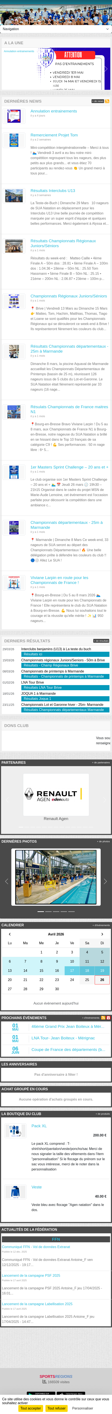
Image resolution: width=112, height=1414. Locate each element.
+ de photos (103, 841)
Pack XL (39, 1126)
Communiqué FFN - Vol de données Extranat (36, 1247)
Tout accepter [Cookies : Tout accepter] (30, 1408)
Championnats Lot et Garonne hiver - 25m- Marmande (62, 704)
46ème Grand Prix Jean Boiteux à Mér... (68, 1026)
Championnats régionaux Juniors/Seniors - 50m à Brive (63, 660)
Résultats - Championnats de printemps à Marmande (64, 676)
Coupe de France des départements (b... (68, 1049)
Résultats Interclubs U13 (53, 190)
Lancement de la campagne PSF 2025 (31, 1275)
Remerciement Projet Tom (54, 135)
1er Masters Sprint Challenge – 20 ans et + (69, 467)
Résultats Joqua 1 (37, 698)
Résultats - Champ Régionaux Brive (51, 665)
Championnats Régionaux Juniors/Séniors (69, 296)
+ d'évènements (101, 925)
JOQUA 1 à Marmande (38, 693)
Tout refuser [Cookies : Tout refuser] (56, 1408)
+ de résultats (101, 641)
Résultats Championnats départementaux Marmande (64, 710)
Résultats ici (33, 654)
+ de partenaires (101, 762)
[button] (6, 69)
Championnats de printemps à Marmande (52, 671)
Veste (37, 1187)
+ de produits (103, 1114)
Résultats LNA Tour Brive (43, 687)
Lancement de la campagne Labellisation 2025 (37, 1304)
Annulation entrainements (19, 51)
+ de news (97, 101)
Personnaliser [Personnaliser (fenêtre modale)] (82, 1408)
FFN (56, 1239)
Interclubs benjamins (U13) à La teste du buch (56, 649)
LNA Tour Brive (32, 682)
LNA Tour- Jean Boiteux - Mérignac (63, 1038)
